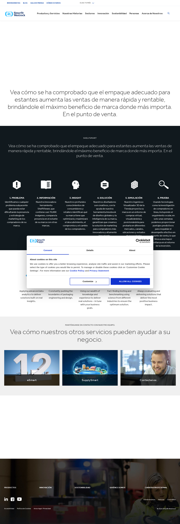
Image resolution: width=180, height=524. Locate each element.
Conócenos (171, 500)
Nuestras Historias (72, 13)
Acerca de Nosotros (152, 13)
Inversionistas (13, 3)
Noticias (161, 500)
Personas (134, 13)
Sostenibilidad (119, 13)
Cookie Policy (77, 270)
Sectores (90, 13)
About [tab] (132, 250)
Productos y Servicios (48, 13)
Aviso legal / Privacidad (42, 509)
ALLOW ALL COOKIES (130, 281)
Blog (25, 3)
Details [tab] (90, 250)
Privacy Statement (99, 270)
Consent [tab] (48, 250)
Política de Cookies (24, 509)
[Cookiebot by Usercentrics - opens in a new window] (138, 241)
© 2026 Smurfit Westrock (166, 509)
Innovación (103, 13)
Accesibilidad (9, 509)
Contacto (70, 3)
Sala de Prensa (37, 3)
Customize (90, 281)
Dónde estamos (54, 3)
